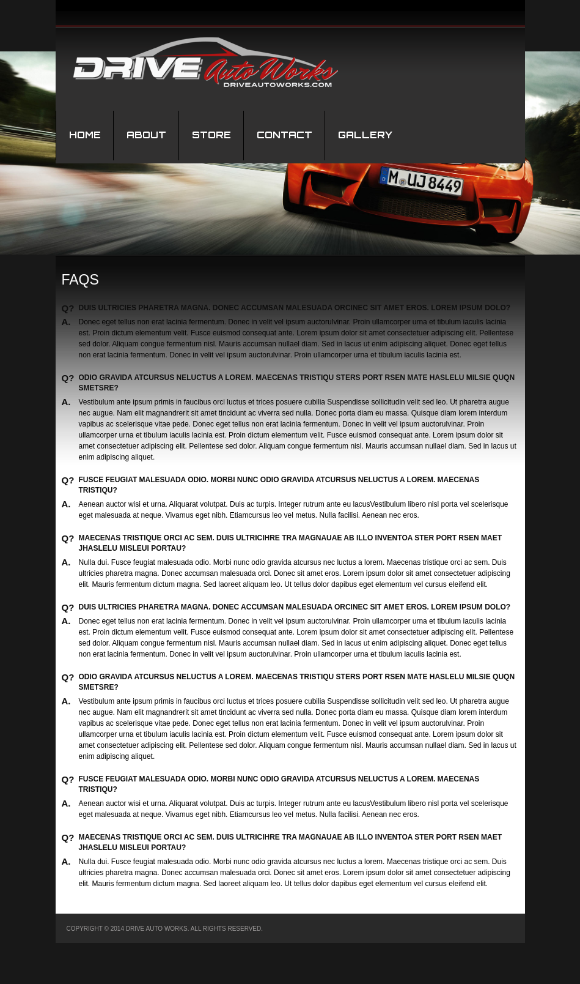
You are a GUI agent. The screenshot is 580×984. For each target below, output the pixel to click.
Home (85, 135)
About (146, 135)
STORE (211, 135)
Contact (284, 135)
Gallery (365, 135)
